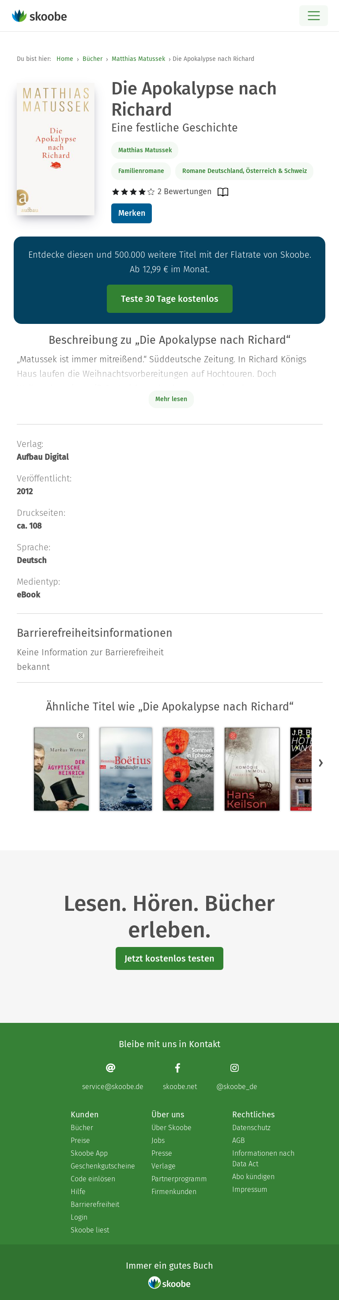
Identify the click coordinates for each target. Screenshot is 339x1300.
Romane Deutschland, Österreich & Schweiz (244, 171)
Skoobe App (89, 1153)
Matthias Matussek (138, 59)
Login (79, 1217)
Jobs (158, 1140)
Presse (161, 1153)
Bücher (92, 59)
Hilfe (78, 1191)
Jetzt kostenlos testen (169, 958)
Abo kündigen (253, 1176)
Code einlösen (93, 1179)
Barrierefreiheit (95, 1204)
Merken (131, 213)
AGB (238, 1140)
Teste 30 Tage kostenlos (169, 298)
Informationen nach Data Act (263, 1158)
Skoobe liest (90, 1230)
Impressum (249, 1189)
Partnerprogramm (179, 1179)
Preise (80, 1140)
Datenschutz (251, 1127)
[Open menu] (313, 15)
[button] (321, 763)
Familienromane (141, 171)
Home (64, 59)
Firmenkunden (173, 1191)
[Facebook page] (180, 1077)
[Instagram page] (236, 1077)
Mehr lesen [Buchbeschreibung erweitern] (171, 399)
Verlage (163, 1166)
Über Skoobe (171, 1127)
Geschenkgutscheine (102, 1166)
